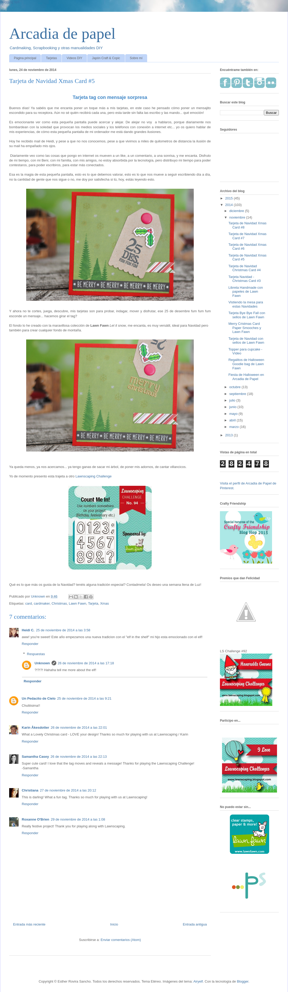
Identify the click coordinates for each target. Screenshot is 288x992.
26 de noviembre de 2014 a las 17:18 (86, 663)
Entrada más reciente (29, 924)
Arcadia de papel (62, 33)
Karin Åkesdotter (35, 727)
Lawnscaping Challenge (93, 476)
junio (233, 407)
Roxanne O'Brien (35, 819)
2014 (229, 205)
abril (233, 420)
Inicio (114, 924)
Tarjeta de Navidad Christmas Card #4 (244, 268)
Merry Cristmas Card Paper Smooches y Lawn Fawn (244, 328)
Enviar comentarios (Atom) (121, 940)
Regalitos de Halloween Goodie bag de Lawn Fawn (246, 364)
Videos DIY (74, 58)
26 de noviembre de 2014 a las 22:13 (79, 757)
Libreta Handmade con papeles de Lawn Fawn (245, 292)
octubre (235, 387)
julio (232, 400)
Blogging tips (9, 2)
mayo (234, 414)
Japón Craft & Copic (106, 58)
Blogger (242, 981)
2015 (229, 198)
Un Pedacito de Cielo (39, 698)
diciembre (237, 211)
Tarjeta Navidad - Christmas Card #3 (244, 279)
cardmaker (42, 603)
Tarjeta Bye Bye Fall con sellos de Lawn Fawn (246, 315)
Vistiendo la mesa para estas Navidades (245, 304)
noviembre (237, 217)
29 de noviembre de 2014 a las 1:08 (78, 819)
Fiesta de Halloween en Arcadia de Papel (246, 377)
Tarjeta (93, 603)
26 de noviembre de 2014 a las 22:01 (79, 727)
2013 (229, 435)
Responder (30, 644)
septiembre (238, 394)
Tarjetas (51, 58)
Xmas (104, 603)
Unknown (42, 663)
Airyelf (198, 981)
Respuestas (36, 654)
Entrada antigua (195, 924)
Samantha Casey (35, 757)
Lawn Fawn (77, 603)
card (28, 603)
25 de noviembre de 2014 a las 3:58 (63, 630)
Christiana (30, 790)
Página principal (25, 58)
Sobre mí (136, 58)
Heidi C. (28, 630)
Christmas (59, 603)
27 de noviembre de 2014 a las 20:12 (68, 790)
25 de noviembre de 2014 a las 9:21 (84, 698)
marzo (234, 427)
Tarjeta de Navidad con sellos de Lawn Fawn (246, 341)
